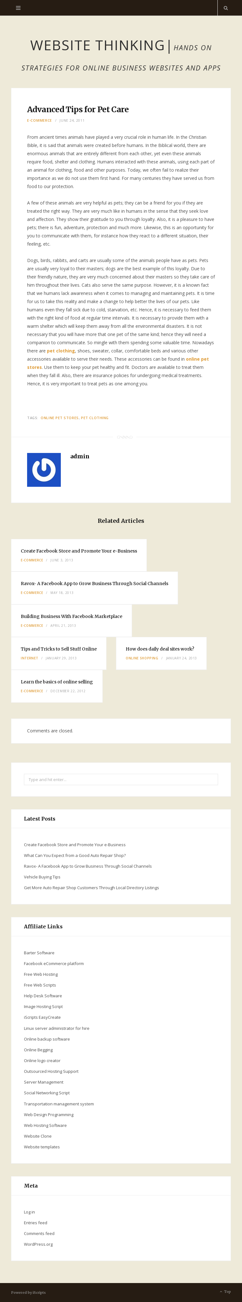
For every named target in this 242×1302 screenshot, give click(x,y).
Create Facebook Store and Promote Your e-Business (79, 551)
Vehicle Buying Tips (42, 877)
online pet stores (59, 417)
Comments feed (39, 1233)
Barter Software (39, 953)
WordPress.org (38, 1244)
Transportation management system (59, 1104)
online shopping (142, 658)
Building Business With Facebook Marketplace (71, 616)
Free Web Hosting (41, 974)
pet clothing (61, 351)
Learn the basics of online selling (57, 682)
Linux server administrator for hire (56, 1028)
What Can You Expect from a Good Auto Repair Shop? (75, 855)
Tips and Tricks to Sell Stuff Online (59, 649)
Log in (29, 1212)
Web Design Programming (48, 1114)
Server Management (43, 1082)
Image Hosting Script (43, 1006)
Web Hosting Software (45, 1125)
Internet (29, 658)
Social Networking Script (47, 1093)
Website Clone (38, 1136)
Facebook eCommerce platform (54, 963)
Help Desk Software (43, 996)
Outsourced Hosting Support (51, 1071)
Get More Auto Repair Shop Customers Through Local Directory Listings (91, 887)
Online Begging (38, 1050)
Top (225, 1292)
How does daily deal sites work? (160, 649)
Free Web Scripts (40, 985)
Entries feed (35, 1223)
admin (79, 456)
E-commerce (39, 120)
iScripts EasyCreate (42, 1017)
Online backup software (47, 1039)
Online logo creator (42, 1060)
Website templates (42, 1147)
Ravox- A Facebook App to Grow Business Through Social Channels (94, 583)
